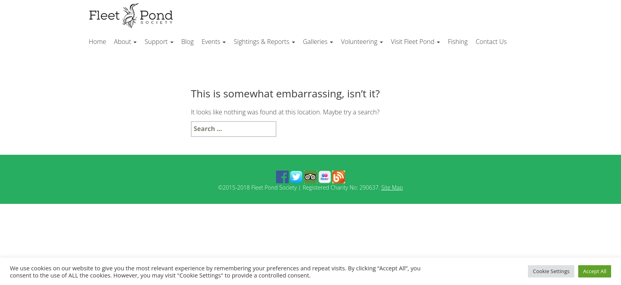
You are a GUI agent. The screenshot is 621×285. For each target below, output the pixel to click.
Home (97, 41)
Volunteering (362, 41)
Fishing (458, 41)
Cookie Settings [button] (551, 271)
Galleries (318, 41)
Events (214, 41)
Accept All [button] (594, 271)
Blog (187, 41)
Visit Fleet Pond (415, 41)
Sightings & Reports (264, 41)
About (125, 41)
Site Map (392, 187)
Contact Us (491, 41)
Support (159, 41)
